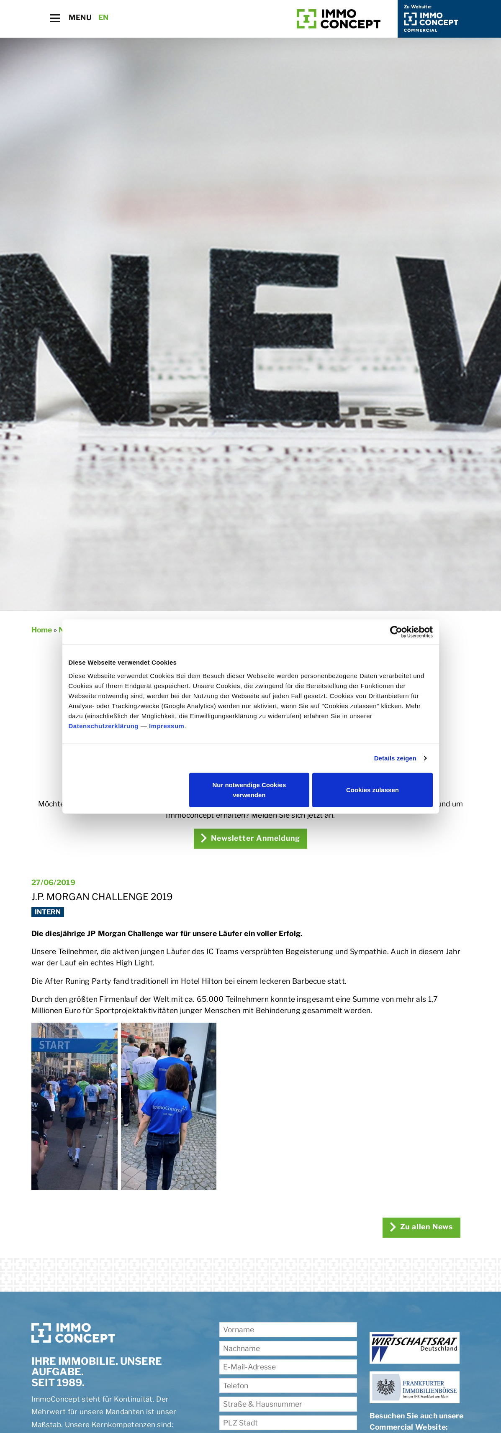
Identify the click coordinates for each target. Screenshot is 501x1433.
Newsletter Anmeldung (250, 838)
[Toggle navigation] (55, 18)
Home (41, 629)
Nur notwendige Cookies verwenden (249, 789)
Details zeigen (395, 758)
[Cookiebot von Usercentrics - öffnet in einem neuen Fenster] (396, 632)
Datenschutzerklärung (104, 725)
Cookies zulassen (372, 789)
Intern (48, 912)
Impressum (167, 725)
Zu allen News (420, 1226)
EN (103, 17)
